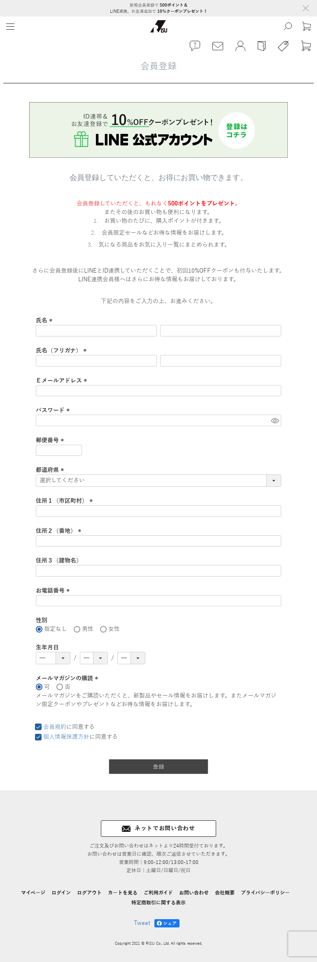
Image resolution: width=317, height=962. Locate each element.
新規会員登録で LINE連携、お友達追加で (158, 8)
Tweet (142, 923)
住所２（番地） (60, 531)
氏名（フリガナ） (62, 351)
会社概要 (225, 893)
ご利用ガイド (158, 893)
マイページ (33, 893)
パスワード (54, 410)
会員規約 (54, 727)
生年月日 (47, 647)
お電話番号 (54, 591)
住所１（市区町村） (65, 501)
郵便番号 (51, 440)
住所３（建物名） (59, 561)
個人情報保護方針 (66, 737)
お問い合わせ (194, 893)
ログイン (61, 893)
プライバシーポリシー (265, 893)
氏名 (45, 321)
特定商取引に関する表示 (158, 903)
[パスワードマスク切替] (275, 420)
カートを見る (123, 893)
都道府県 (51, 470)
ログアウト (89, 893)
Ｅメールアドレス (62, 381)
